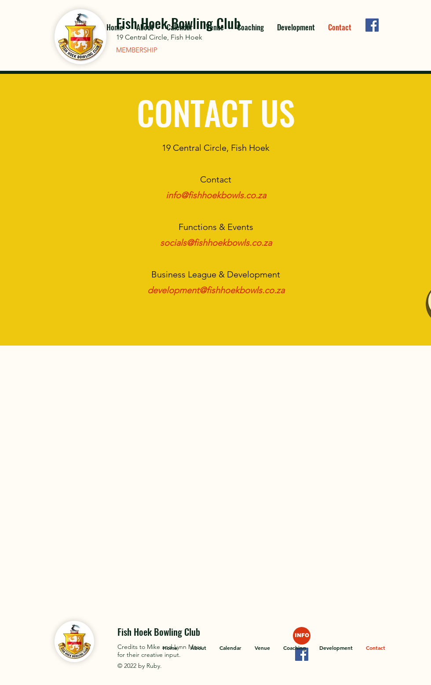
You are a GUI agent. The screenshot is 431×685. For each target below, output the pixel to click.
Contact (215, 179)
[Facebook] (372, 25)
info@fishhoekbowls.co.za (216, 195)
